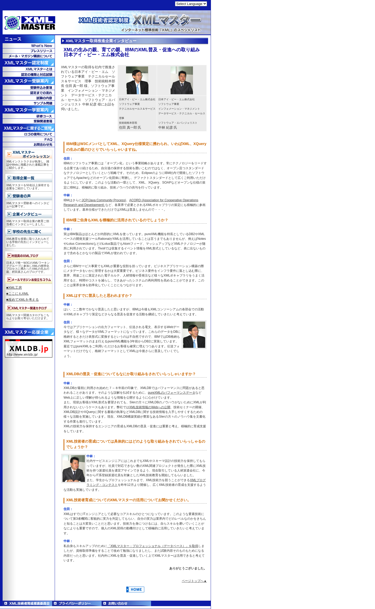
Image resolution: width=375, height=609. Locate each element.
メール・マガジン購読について (29, 56)
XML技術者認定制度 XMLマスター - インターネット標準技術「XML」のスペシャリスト (105, 22)
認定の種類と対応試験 (29, 74)
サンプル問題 (29, 102)
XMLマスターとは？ (29, 69)
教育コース (29, 115)
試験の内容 (29, 97)
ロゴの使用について (29, 134)
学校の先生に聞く (28, 231)
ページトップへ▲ (194, 581)
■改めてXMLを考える (22, 300)
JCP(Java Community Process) (104, 200)
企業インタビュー (28, 213)
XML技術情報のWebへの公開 (149, 407)
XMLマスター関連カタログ (28, 307)
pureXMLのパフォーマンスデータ (171, 392)
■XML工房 (14, 288)
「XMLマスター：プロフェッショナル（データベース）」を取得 (152, 546)
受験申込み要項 (29, 87)
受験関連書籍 (29, 121)
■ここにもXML (17, 294)
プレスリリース (29, 50)
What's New (29, 45)
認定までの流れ (29, 92)
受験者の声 (28, 195)
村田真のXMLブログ (28, 255)
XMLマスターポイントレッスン (28, 154)
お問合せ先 (29, 144)
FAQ (29, 139)
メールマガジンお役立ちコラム (28, 279)
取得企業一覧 (28, 178)
